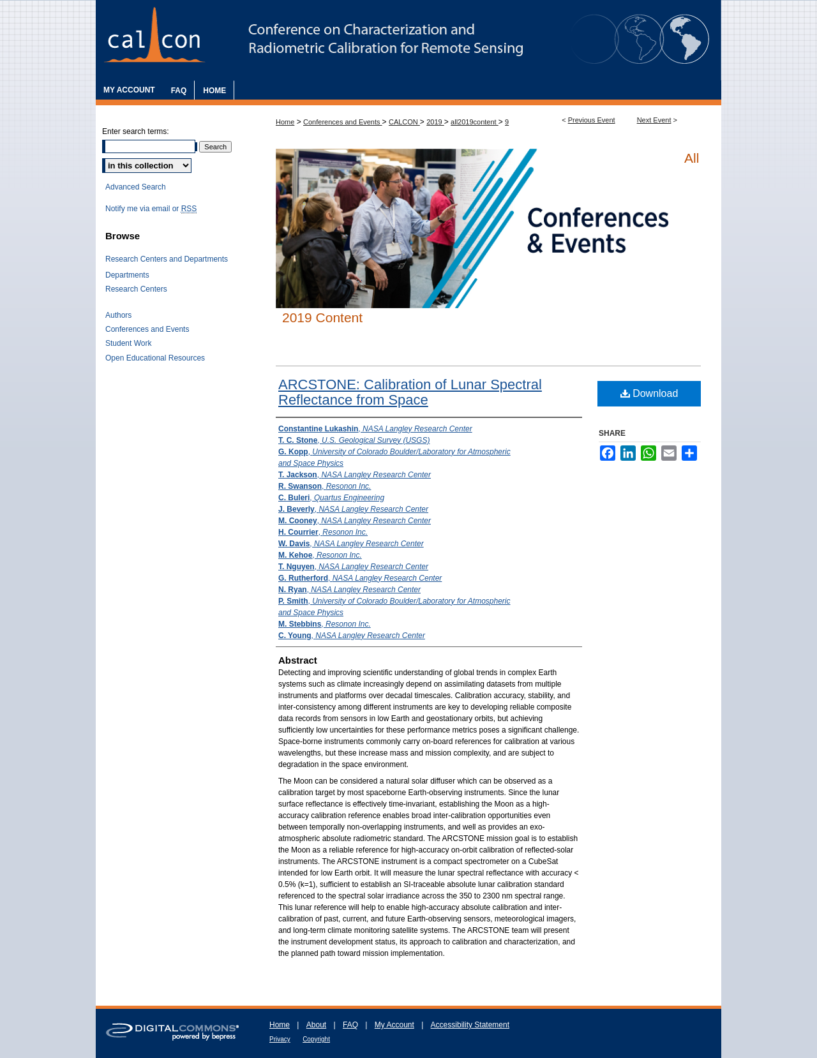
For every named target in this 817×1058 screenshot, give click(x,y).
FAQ (350, 1024)
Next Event (654, 120)
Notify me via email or (151, 208)
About (316, 1024)
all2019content (474, 122)
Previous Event (591, 120)
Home (285, 122)
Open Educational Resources (155, 358)
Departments (127, 275)
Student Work (128, 343)
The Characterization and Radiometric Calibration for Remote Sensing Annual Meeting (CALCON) (408, 40)
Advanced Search (135, 187)
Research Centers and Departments (166, 259)
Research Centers (136, 289)
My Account (394, 1024)
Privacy (279, 1039)
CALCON (404, 122)
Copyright (316, 1039)
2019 (435, 122)
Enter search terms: (135, 131)
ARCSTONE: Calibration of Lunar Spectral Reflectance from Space (410, 392)
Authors (118, 315)
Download (649, 393)
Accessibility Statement (470, 1024)
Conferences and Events (342, 122)
